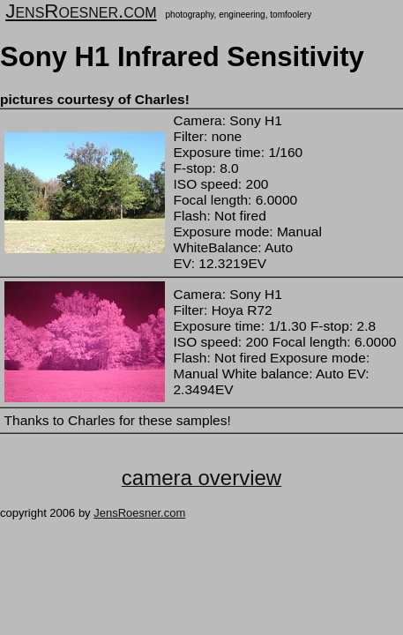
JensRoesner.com (80, 11)
